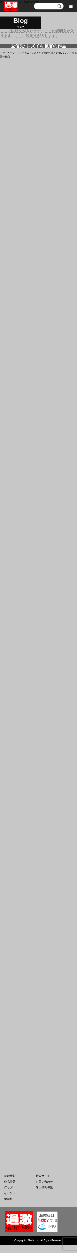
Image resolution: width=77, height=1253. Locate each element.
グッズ (8, 1187)
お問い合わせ (44, 1181)
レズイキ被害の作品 (42, 52)
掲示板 (8, 1199)
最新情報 (10, 1176)
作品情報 (10, 1181)
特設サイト (43, 1176)
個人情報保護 (44, 1187)
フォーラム (23, 52)
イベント (10, 1193)
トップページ (7, 52)
